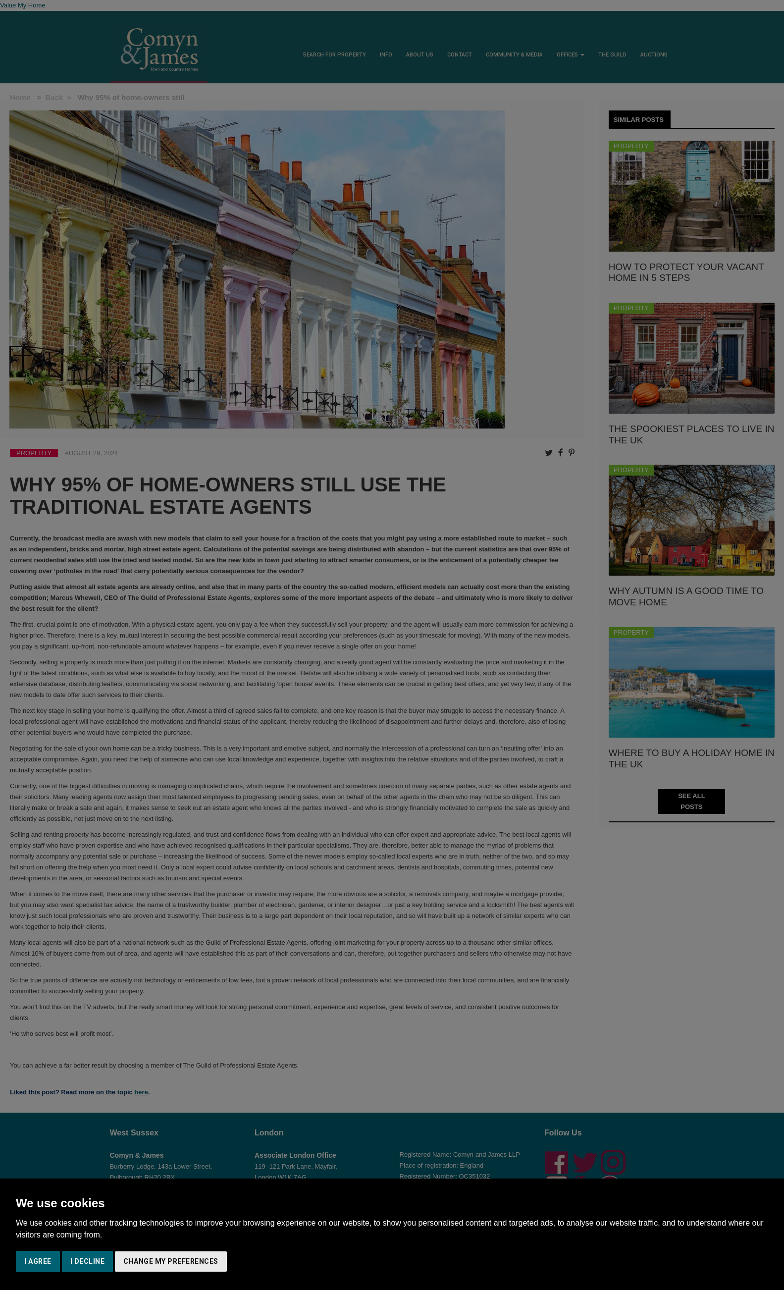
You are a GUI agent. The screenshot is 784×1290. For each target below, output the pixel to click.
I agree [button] (38, 1261)
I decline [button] (87, 1261)
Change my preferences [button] (170, 1261)
